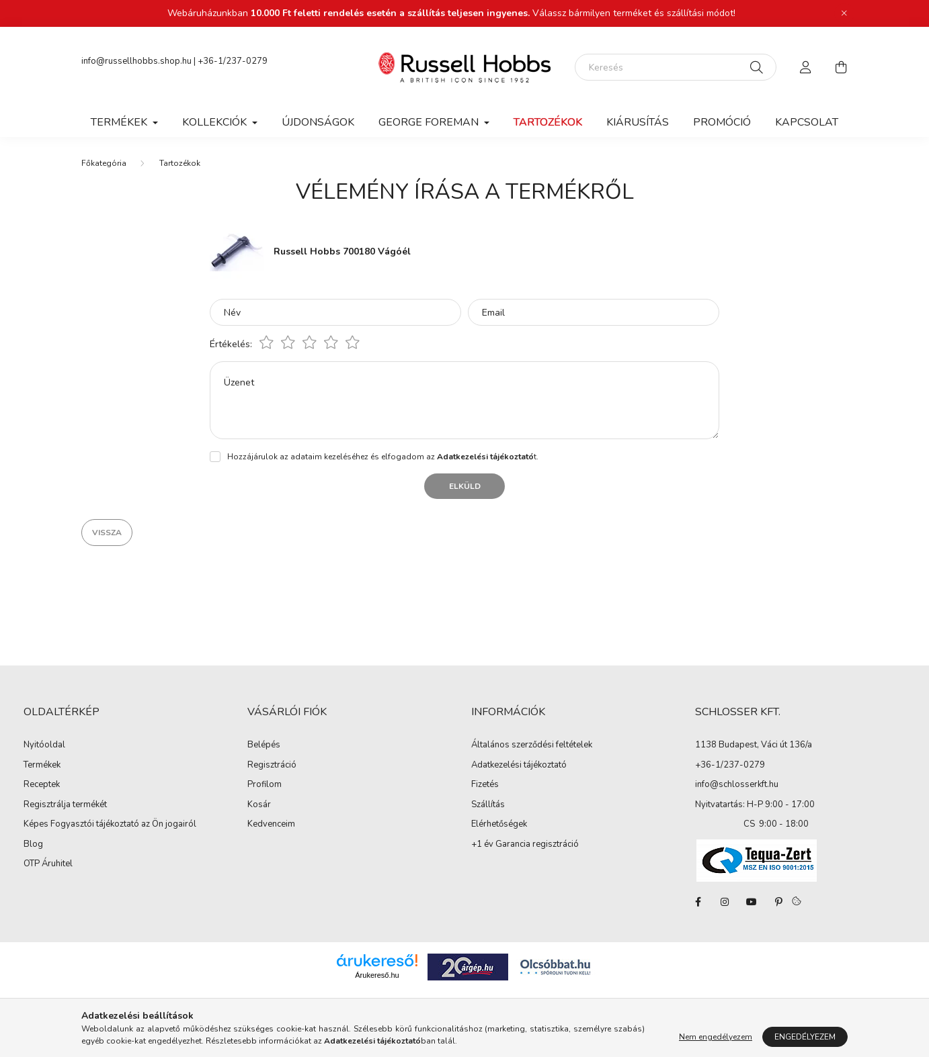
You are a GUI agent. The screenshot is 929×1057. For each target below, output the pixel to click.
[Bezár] (844, 13)
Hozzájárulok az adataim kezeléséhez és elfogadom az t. (382, 456)
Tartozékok (548, 122)
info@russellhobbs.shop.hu (136, 61)
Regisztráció (271, 765)
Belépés (263, 745)
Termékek (42, 765)
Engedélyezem (805, 1036)
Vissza (107, 532)
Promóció (722, 122)
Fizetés (485, 785)
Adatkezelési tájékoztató (519, 765)
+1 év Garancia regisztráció (525, 844)
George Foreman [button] (429, 122)
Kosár (259, 805)
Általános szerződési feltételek (531, 745)
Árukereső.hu (377, 975)
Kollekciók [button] (215, 122)
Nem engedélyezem (715, 1036)
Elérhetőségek (499, 824)
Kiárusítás (637, 122)
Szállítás (488, 805)
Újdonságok (318, 122)
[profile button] (806, 67)
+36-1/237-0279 (233, 61)
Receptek (42, 785)
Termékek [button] (120, 122)
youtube (751, 901)
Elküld (465, 486)
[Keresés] (675, 67)
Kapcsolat (806, 122)
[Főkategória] (103, 163)
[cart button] (840, 67)
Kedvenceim (271, 824)
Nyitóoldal (44, 745)
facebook (697, 901)
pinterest (778, 901)
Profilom (264, 785)
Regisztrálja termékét (65, 805)
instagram (724, 901)
